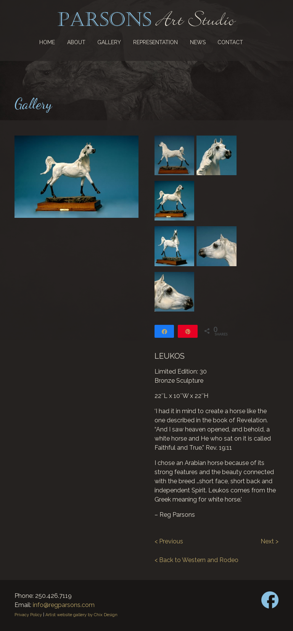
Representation (155, 42)
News (198, 42)
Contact (230, 42)
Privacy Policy (28, 614)
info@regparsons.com (64, 605)
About (76, 42)
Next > (270, 541)
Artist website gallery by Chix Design (81, 614)
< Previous (169, 541)
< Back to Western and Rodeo (196, 560)
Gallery (109, 42)
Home (47, 42)
